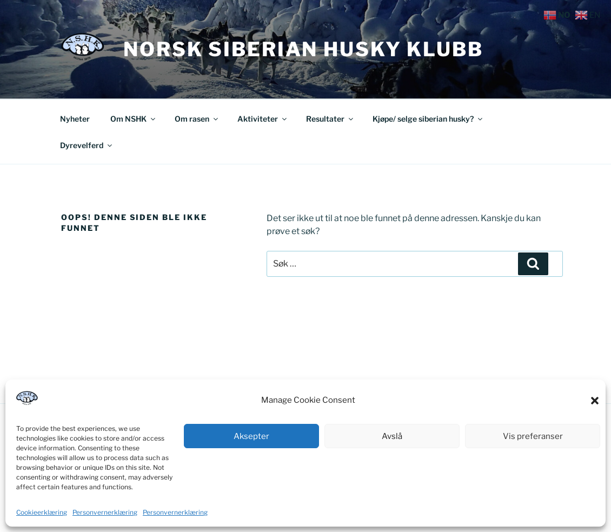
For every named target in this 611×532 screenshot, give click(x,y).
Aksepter (251, 436)
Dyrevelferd (87, 145)
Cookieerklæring (41, 512)
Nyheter (75, 118)
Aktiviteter (262, 118)
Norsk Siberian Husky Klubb (303, 49)
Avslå (392, 436)
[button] (594, 400)
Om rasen (197, 118)
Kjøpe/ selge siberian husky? (428, 118)
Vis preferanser (533, 436)
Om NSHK (133, 118)
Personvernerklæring (104, 512)
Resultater (330, 118)
